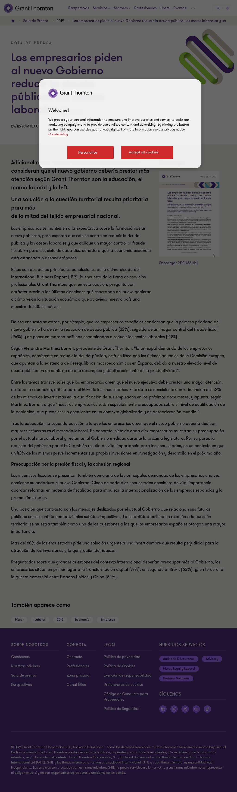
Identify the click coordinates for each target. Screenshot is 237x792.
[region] (120, 123)
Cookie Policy (58, 134)
